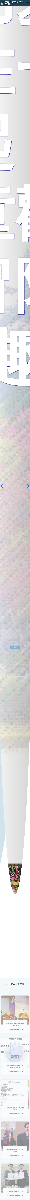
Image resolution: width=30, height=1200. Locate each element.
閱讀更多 (15, 648)
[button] (2, 486)
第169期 (5, 4)
